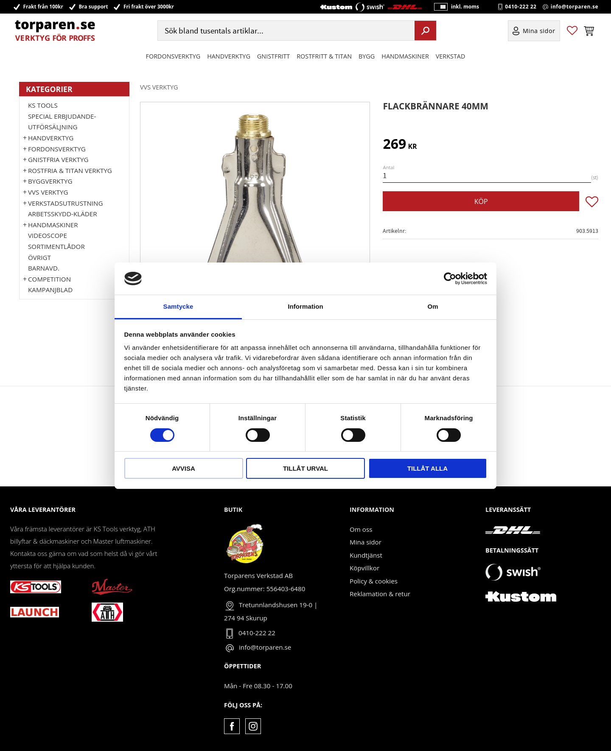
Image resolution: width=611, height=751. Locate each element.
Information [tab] (305, 306)
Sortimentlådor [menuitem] (56, 246)
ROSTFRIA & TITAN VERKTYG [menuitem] (70, 170)
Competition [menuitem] (49, 279)
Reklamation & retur (380, 593)
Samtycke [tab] (178, 306)
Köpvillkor (364, 568)
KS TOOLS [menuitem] (43, 105)
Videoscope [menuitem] (47, 235)
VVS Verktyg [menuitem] (48, 192)
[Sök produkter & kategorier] (285, 31)
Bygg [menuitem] (367, 57)
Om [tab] (432, 306)
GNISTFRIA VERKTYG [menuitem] (58, 159)
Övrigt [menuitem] (39, 257)
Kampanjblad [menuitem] (50, 289)
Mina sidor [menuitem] (539, 31)
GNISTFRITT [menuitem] (273, 57)
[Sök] (425, 31)
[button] (572, 31)
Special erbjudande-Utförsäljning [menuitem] (62, 121)
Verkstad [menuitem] (450, 57)
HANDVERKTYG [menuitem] (228, 57)
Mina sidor (365, 542)
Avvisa (183, 468)
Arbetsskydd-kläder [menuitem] (62, 213)
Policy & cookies (374, 581)
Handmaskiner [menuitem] (405, 57)
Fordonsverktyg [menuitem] (173, 57)
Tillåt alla (427, 468)
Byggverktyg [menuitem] (50, 181)
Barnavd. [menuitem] (43, 268)
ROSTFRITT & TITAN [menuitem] (324, 57)
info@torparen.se (574, 6)
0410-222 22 (520, 6)
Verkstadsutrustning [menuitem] (65, 203)
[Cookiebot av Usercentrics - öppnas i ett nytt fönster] (450, 278)
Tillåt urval (305, 468)
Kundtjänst (366, 555)
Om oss (361, 529)
